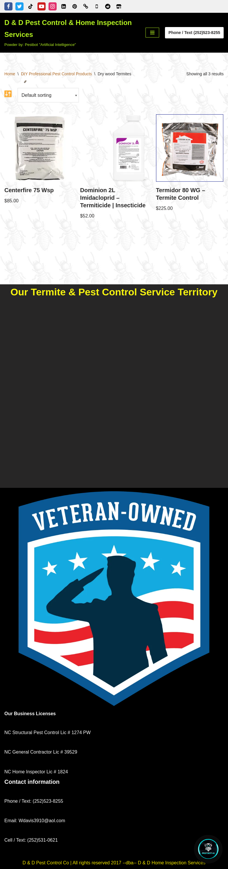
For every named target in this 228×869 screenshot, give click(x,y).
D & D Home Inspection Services (172, 862)
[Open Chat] (208, 849)
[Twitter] (19, 6)
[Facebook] (8, 6)
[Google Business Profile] (97, 6)
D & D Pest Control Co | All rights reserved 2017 (72, 862)
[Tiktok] (30, 6)
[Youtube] (41, 6)
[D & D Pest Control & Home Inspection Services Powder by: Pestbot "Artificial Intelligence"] (70, 33)
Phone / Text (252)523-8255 (194, 32)
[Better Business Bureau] (86, 6)
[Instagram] (53, 6)
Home (9, 74)
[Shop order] (48, 95)
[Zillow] (119, 6)
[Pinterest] (75, 6)
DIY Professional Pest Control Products (56, 74)
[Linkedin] (64, 6)
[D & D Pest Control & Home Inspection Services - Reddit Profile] (108, 6)
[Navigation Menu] (152, 33)
